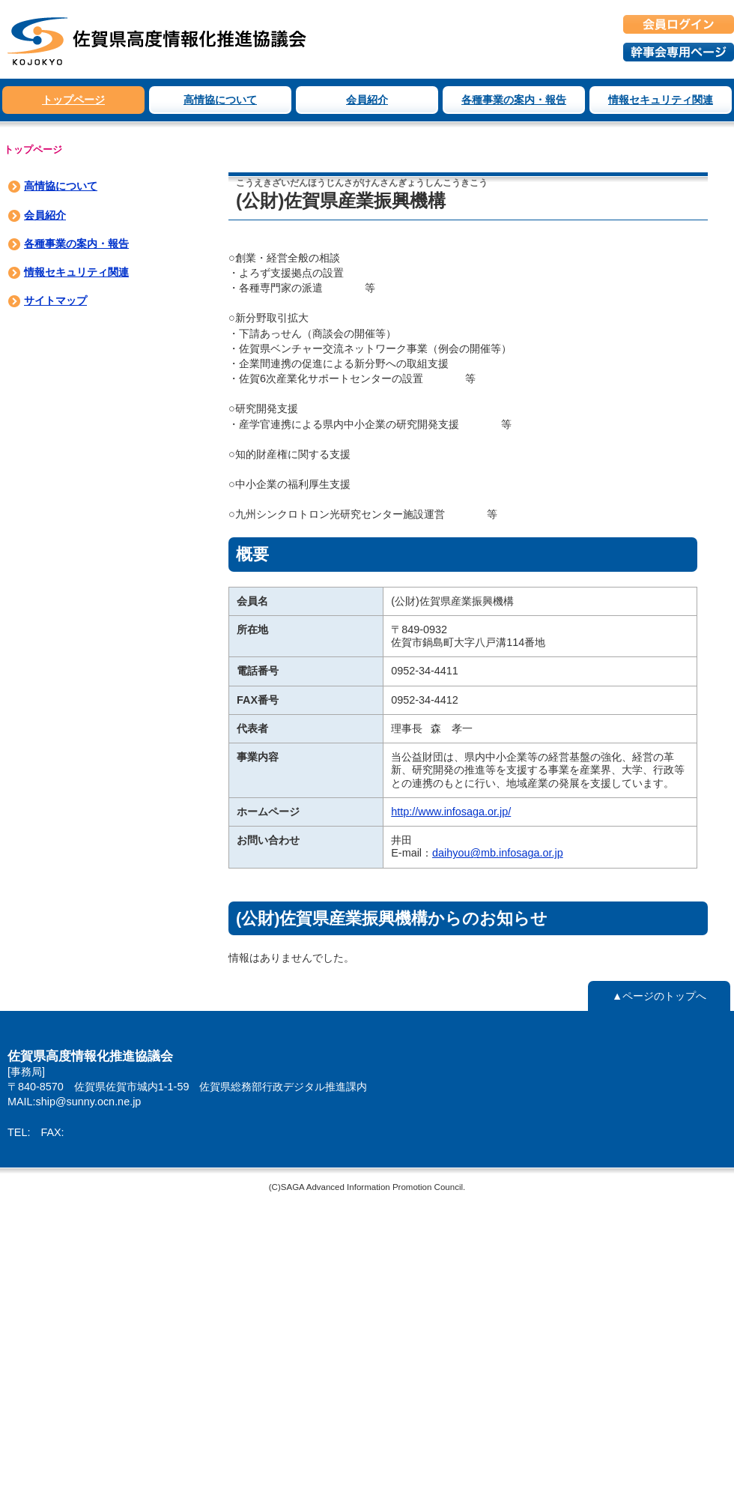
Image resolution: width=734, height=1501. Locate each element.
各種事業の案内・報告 (513, 100)
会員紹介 (367, 100)
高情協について (220, 100)
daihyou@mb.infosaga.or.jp (497, 853)
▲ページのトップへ (659, 996)
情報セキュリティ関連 (660, 100)
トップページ (73, 100)
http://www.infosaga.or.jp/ (451, 812)
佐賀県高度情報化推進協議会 (157, 39)
